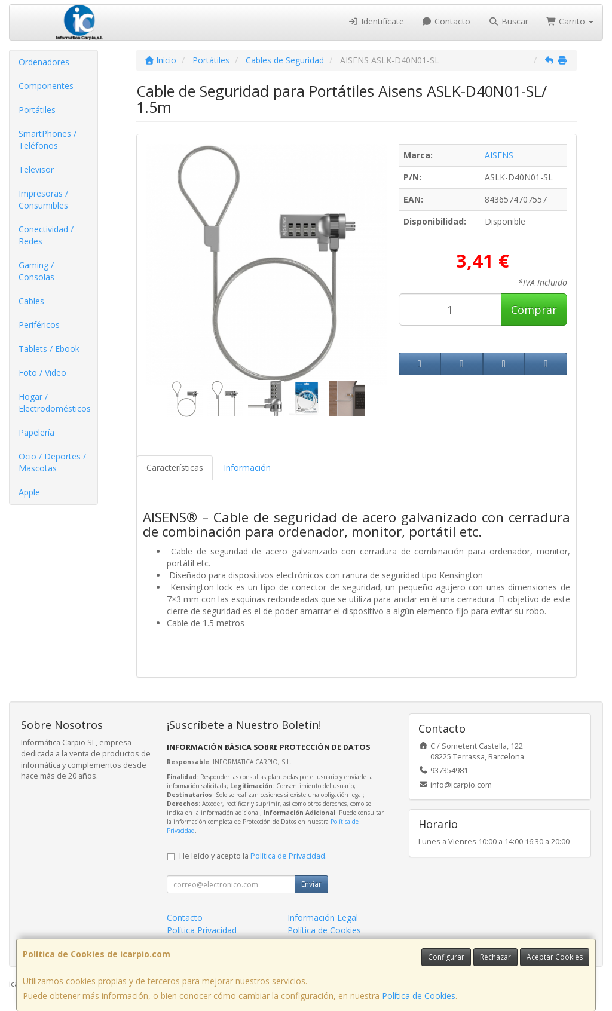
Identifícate (376, 21)
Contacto (446, 21)
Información (247, 467)
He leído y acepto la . (253, 856)
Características (174, 467)
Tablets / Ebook (49, 348)
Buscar (508, 21)
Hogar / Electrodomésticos (55, 402)
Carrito (570, 21)
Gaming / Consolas (36, 271)
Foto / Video (42, 372)
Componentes (46, 85)
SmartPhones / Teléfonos (47, 139)
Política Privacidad (202, 930)
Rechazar (495, 957)
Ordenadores (44, 62)
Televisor (36, 169)
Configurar (446, 957)
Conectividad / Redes (46, 235)
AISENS (499, 155)
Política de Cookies (418, 995)
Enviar (311, 884)
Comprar (534, 309)
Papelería (36, 432)
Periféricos (39, 324)
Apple (29, 492)
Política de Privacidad (287, 856)
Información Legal (322, 917)
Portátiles (37, 109)
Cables (31, 301)
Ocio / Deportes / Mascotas (52, 462)
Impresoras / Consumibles (43, 199)
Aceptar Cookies (555, 957)
